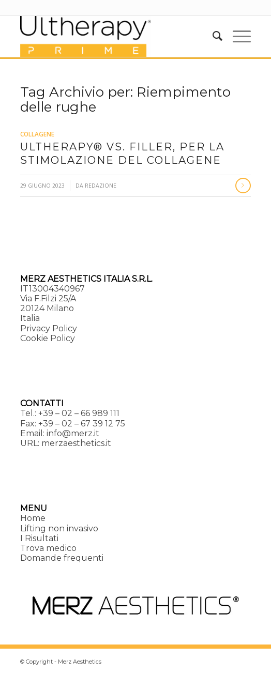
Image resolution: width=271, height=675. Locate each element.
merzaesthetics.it (76, 443)
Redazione (100, 185)
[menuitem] (212, 36)
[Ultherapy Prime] (112, 36)
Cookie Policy (47, 338)
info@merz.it (73, 433)
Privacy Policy (48, 328)
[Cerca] (212, 36)
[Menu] (236, 36)
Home (33, 518)
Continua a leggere (243, 185)
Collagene (37, 134)
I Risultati (39, 538)
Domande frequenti (61, 558)
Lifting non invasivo (59, 528)
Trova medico (48, 548)
